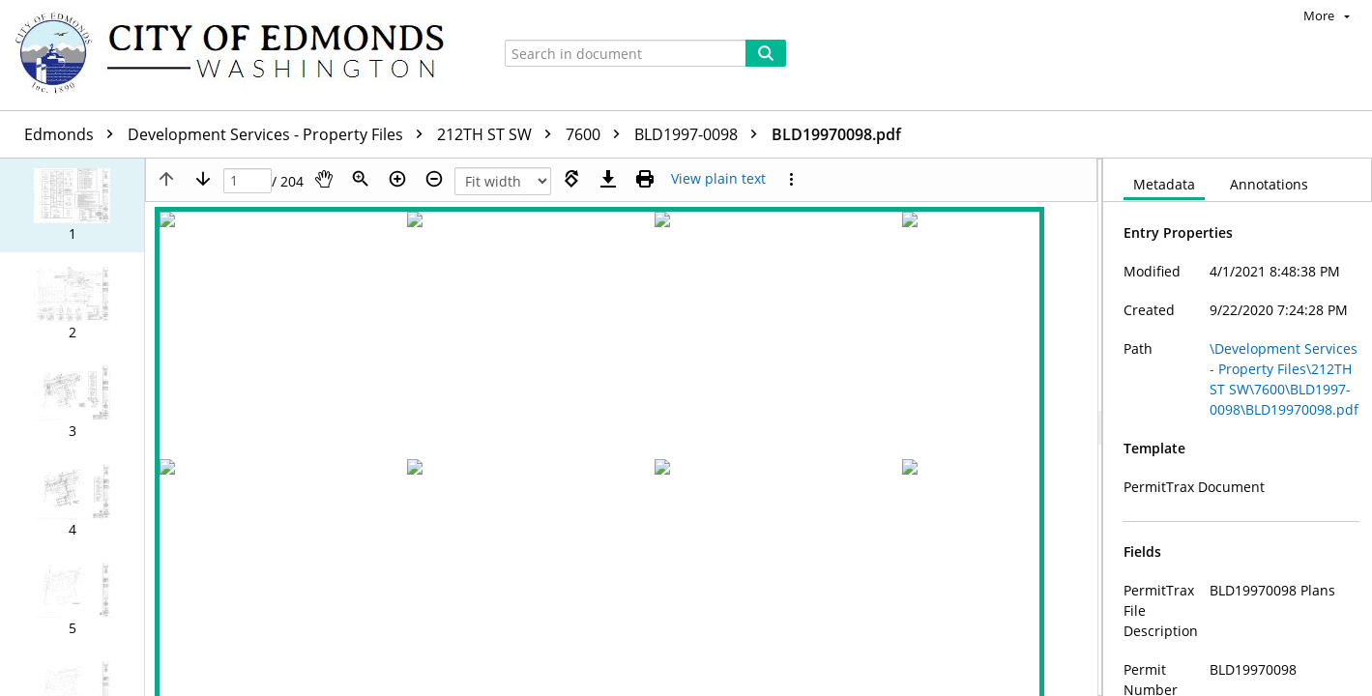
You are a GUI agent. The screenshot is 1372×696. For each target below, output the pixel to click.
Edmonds (73, 134)
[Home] (239, 55)
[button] (72, 205)
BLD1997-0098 (700, 134)
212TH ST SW (499, 134)
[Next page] (203, 178)
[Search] (765, 53)
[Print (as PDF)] (644, 178)
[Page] (247, 181)
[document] (1237, 427)
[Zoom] (360, 178)
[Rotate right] (571, 178)
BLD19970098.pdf (836, 134)
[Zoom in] (397, 178)
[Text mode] (718, 178)
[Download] (608, 178)
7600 (597, 134)
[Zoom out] (434, 178)
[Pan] (323, 178)
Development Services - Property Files (280, 134)
